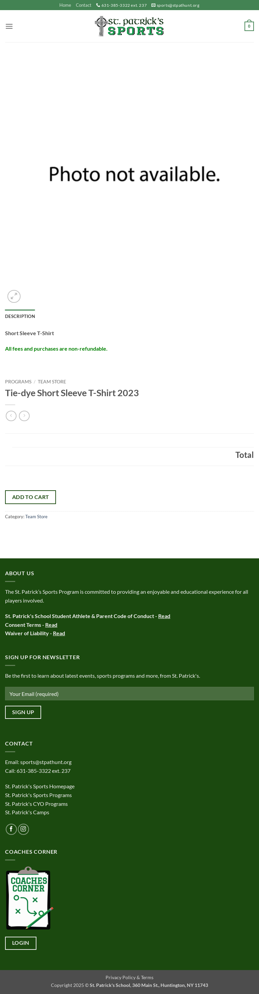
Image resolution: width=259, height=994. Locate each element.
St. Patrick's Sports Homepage (40, 786)
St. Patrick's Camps (27, 812)
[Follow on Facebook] (11, 829)
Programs (18, 381)
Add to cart (30, 497)
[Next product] (11, 416)
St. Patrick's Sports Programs (38, 795)
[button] (9, 26)
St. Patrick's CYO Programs (36, 803)
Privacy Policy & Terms (129, 977)
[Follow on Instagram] (23, 829)
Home (65, 5)
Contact (83, 5)
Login (20, 943)
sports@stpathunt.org (178, 5)
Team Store (52, 381)
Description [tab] (20, 316)
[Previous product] (24, 416)
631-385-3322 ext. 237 (124, 5)
